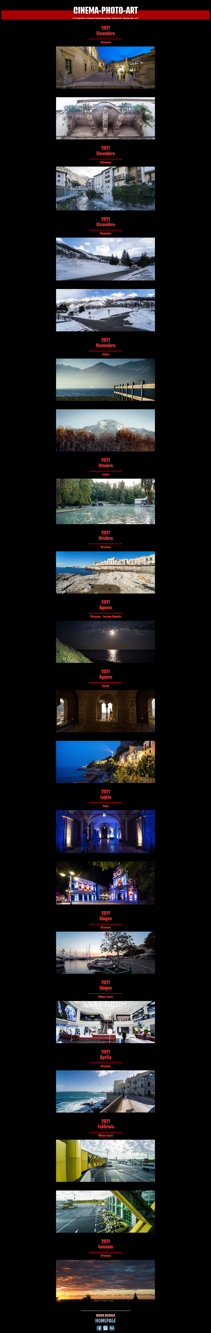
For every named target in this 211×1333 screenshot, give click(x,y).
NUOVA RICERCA (105, 1315)
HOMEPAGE (105, 1321)
